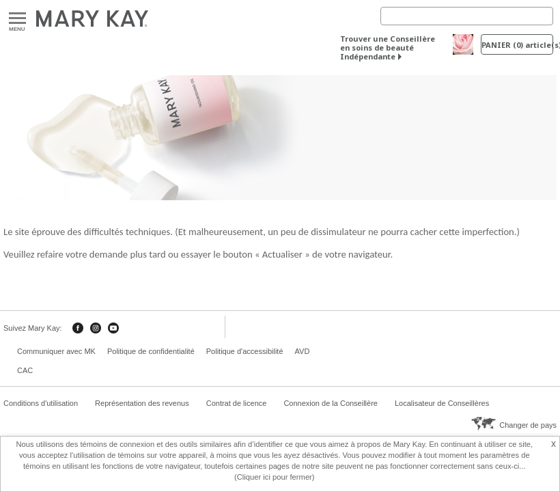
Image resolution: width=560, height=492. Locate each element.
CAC (25, 370)
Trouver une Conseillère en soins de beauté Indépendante (387, 47)
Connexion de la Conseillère (330, 403)
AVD (302, 351)
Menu (17, 18)
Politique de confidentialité (151, 351)
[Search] (466, 16)
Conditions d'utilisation (40, 403)
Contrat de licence (236, 403)
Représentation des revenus (142, 403)
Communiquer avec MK (56, 351)
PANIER (517, 45)
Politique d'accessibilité (244, 351)
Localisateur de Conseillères (442, 403)
